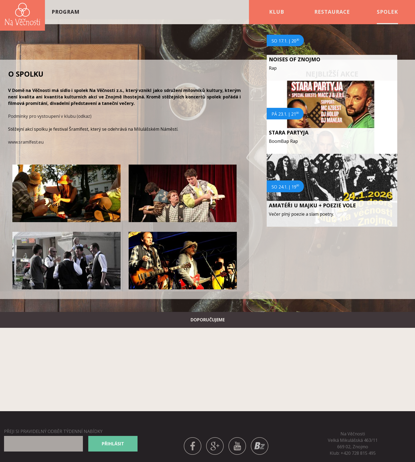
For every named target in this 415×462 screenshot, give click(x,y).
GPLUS (215, 440)
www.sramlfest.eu (26, 142)
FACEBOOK (192, 440)
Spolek (387, 12)
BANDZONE (259, 440)
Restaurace (332, 12)
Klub (276, 12)
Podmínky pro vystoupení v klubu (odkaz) (50, 116)
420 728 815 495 (359, 453)
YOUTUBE (237, 440)
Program (66, 12)
